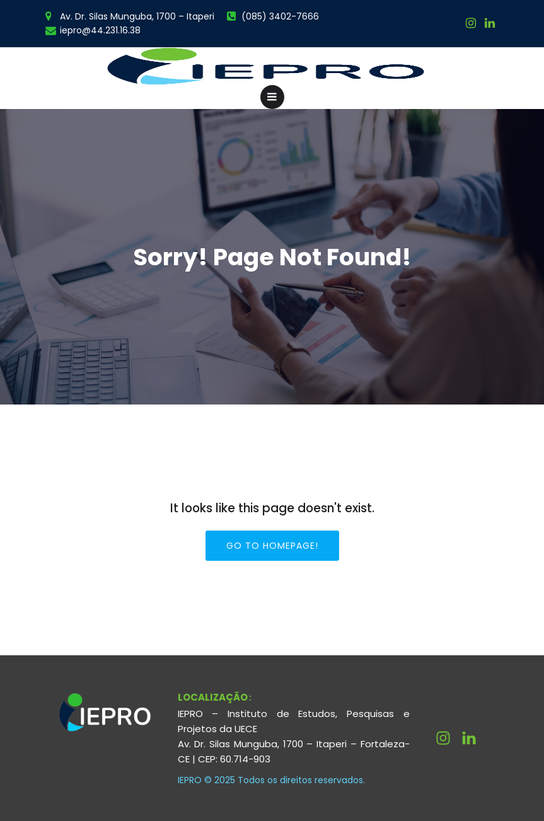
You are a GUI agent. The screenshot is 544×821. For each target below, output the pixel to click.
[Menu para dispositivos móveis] (272, 97)
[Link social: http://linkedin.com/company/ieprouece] (474, 738)
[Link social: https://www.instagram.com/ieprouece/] (470, 23)
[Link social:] (489, 23)
